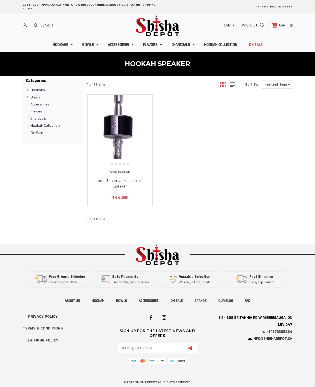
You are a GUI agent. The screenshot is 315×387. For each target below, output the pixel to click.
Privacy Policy (43, 316)
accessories (149, 300)
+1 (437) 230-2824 (279, 6)
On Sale (255, 44)
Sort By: (252, 84)
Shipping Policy (42, 340)
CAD (229, 25)
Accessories (121, 44)
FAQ (247, 300)
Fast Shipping (261, 276)
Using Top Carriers (261, 282)
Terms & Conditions (43, 328)
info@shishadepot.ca (272, 338)
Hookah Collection (220, 44)
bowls (121, 300)
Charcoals (183, 44)
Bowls (90, 44)
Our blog (225, 300)
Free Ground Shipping (67, 276)
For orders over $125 (63, 282)
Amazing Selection (194, 276)
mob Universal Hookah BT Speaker (120, 183)
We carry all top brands (194, 282)
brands (200, 300)
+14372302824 (279, 331)
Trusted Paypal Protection (130, 282)
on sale (176, 300)
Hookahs (63, 44)
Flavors (152, 44)
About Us (72, 300)
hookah (98, 300)
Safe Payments (125, 276)
